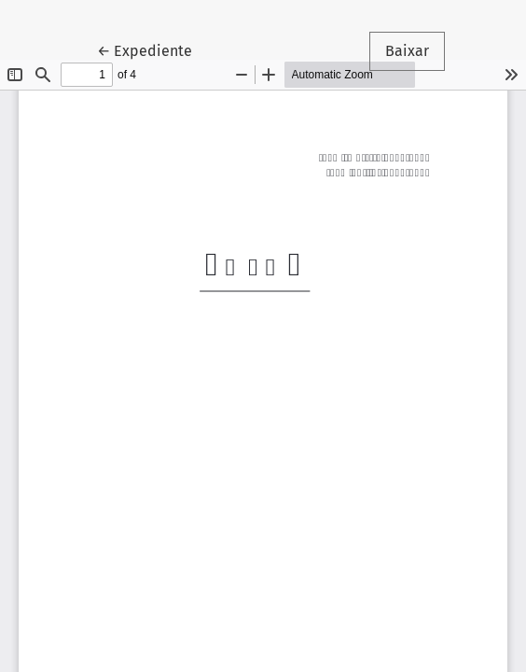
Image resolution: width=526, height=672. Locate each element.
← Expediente (152, 49)
